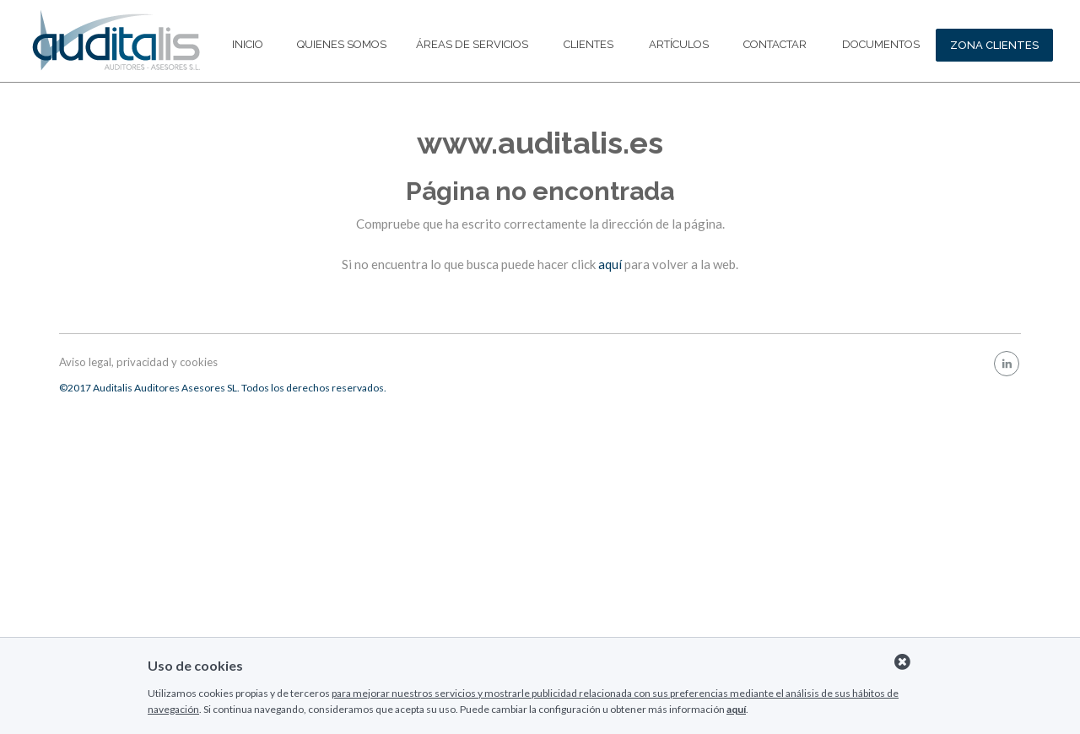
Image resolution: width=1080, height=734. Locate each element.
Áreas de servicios (472, 44)
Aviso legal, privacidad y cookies (138, 362)
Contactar (775, 44)
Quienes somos (341, 44)
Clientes (588, 44)
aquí (610, 264)
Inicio (247, 44)
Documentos (881, 44)
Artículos (679, 44)
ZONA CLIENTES (994, 45)
